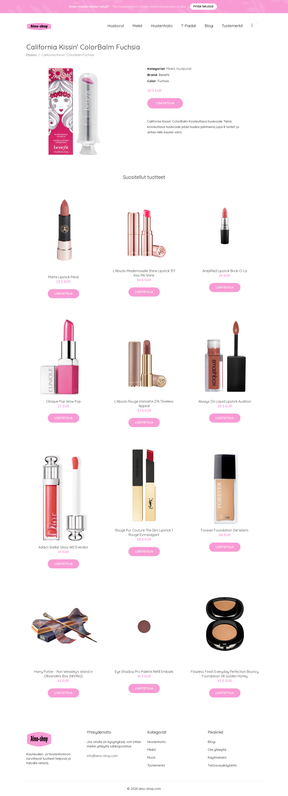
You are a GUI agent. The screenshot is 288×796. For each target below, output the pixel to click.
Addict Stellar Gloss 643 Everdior (63, 547)
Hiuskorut (115, 25)
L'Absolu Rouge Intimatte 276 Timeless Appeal (144, 403)
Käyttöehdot (217, 757)
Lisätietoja (165, 103)
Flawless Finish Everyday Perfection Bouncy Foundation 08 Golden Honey (225, 673)
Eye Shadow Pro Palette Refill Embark (144, 671)
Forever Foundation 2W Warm (224, 530)
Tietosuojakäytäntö (222, 765)
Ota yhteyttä (217, 750)
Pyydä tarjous (203, 6)
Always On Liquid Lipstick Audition (224, 401)
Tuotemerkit (232, 25)
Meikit (137, 25)
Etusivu (31, 55)
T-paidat (188, 25)
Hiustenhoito (162, 25)
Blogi (209, 25)
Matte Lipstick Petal (63, 277)
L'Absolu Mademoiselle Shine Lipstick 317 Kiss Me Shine (144, 273)
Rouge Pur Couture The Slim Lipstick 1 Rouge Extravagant (144, 532)
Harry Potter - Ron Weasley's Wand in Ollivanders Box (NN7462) (63, 673)
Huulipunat (183, 69)
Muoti (151, 757)
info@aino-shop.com (102, 756)
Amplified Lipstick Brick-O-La (224, 271)
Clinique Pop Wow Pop (63, 401)
